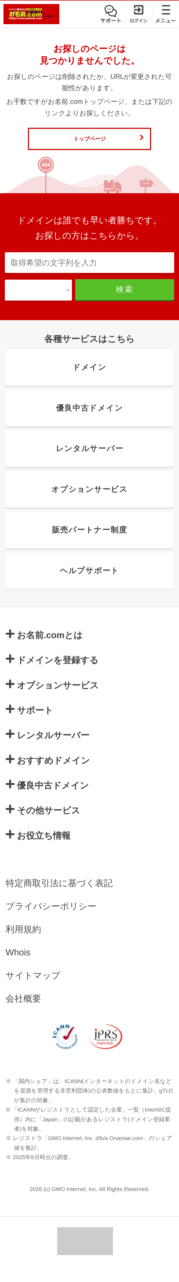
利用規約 (23, 945)
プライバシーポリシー (51, 922)
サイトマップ (33, 991)
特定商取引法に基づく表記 (59, 899)
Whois (18, 968)
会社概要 (23, 1015)
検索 (132, 301)
